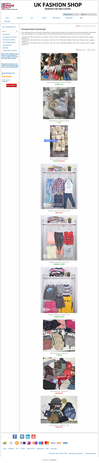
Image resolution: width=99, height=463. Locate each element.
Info (32, 18)
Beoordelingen (11, 85)
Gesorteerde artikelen (9, 39)
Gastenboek (69, 18)
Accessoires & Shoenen (10, 37)
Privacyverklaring (91, 453)
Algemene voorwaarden (76, 453)
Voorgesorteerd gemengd (7, 46)
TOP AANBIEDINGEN (9, 42)
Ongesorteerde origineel (10, 50)
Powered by (49, 460)
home (7, 18)
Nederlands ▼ (68, 14)
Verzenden (7, 21)
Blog (81, 18)
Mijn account (56, 18)
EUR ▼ (83, 14)
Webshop (19, 18)
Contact (44, 18)
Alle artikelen (6, 34)
